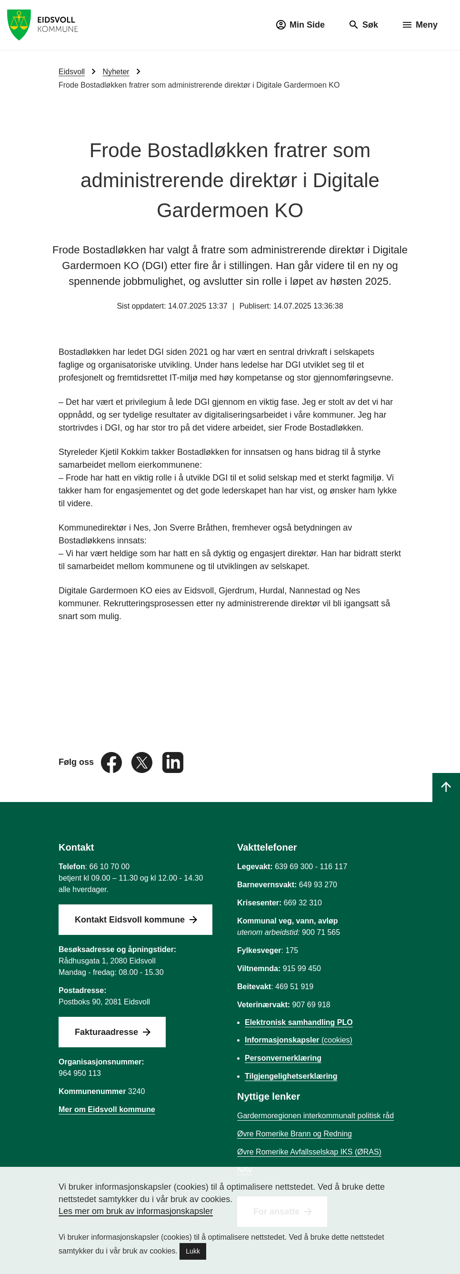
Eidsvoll (72, 72)
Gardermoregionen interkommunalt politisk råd (315, 1116)
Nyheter (116, 72)
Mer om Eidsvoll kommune (107, 1109)
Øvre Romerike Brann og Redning (294, 1134)
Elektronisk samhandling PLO (299, 1022)
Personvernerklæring (283, 1058)
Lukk (193, 1251)
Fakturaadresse (106, 1032)
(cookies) (298, 1040)
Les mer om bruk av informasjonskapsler (136, 1211)
